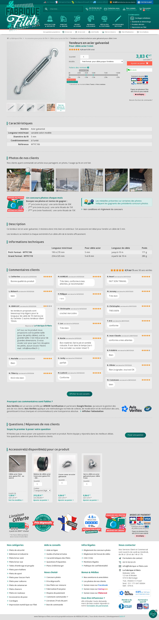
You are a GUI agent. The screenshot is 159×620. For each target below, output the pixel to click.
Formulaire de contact (132, 558)
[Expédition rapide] (140, 22)
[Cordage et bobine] (140, 18)
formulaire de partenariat (97, 605)
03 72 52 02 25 (129, 562)
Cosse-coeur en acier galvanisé (67, 475)
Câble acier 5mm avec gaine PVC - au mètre (16, 476)
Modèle (72, 61)
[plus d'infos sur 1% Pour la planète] (145, 2)
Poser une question (135, 435)
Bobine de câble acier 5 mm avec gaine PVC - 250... (42, 476)
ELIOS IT (122, 616)
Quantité (72, 57)
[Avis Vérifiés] (122, 2)
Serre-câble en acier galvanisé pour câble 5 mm (91, 476)
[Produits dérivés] (140, 24)
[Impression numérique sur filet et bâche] (140, 27)
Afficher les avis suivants (79, 394)
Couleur (36, 488)
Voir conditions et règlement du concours (103, 209)
